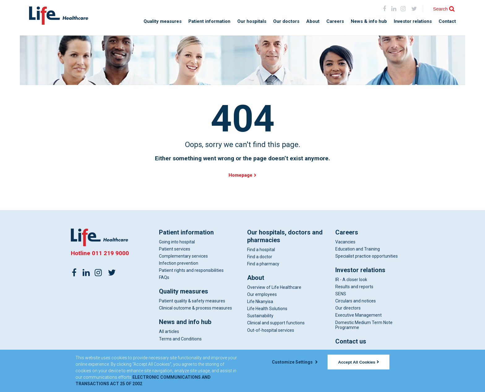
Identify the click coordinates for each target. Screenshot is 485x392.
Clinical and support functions (276, 323)
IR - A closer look (351, 279)
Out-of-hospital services (270, 330)
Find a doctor (259, 257)
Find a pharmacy (263, 264)
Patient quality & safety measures (192, 301)
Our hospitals (251, 21)
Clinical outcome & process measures (195, 308)
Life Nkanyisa (260, 302)
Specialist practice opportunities (366, 256)
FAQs (164, 278)
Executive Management (358, 315)
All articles (169, 332)
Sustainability (260, 316)
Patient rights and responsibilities (191, 270)
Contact (447, 21)
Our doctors (286, 21)
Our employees (262, 295)
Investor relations (413, 21)
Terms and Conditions (180, 339)
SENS (340, 294)
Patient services (174, 249)
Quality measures (163, 21)
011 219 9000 (110, 253)
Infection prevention (178, 263)
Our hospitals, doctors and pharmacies (285, 236)
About (313, 21)
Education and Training (357, 249)
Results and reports (354, 287)
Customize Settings (295, 362)
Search (440, 8)
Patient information (209, 21)
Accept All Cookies (358, 362)
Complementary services (183, 256)
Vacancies (345, 242)
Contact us (350, 341)
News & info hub (369, 21)
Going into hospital (177, 242)
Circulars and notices (355, 301)
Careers (335, 21)
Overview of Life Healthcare (274, 287)
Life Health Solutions (267, 309)
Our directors (348, 308)
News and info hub (185, 322)
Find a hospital (261, 249)
